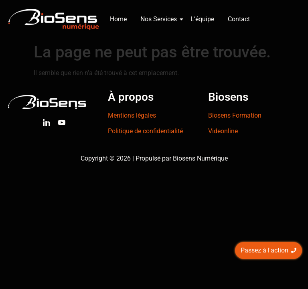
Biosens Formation (234, 115)
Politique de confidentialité (145, 131)
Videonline (223, 131)
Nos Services (160, 19)
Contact (239, 19)
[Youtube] (62, 124)
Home (118, 19)
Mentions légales (132, 115)
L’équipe (202, 19)
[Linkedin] (46, 124)
